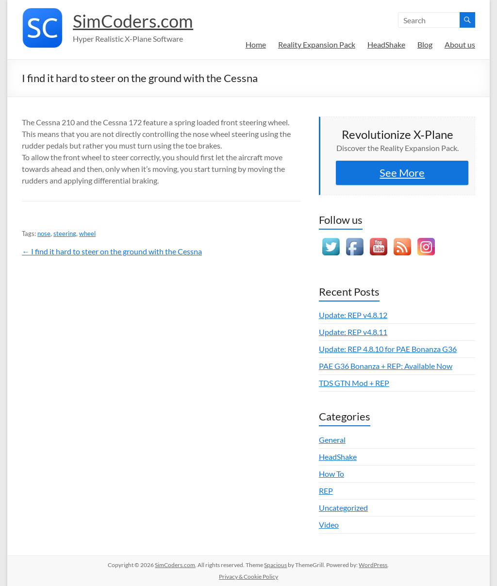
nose (43, 233)
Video (329, 524)
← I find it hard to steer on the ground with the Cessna (112, 251)
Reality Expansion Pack (316, 44)
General (332, 439)
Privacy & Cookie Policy (248, 576)
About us (460, 44)
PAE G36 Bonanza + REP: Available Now (385, 365)
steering (64, 233)
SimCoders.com (133, 21)
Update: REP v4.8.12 (353, 314)
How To (331, 473)
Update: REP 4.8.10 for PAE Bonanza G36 (388, 348)
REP (326, 490)
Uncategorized (343, 507)
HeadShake (386, 44)
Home (256, 44)
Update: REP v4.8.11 (353, 331)
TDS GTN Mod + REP (354, 382)
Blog (424, 44)
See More (402, 172)
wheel (87, 233)
